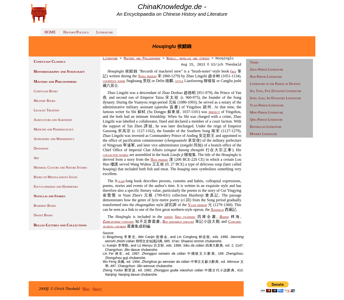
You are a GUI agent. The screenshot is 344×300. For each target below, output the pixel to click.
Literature (104, 32)
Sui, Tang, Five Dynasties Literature (275, 91)
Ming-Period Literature (266, 112)
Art (36, 158)
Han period (159, 159)
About (97, 289)
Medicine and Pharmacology (54, 129)
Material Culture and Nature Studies (60, 167)
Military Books (44, 101)
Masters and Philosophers (55, 81)
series (168, 217)
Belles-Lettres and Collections (60, 225)
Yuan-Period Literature (267, 105)
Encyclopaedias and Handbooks (56, 186)
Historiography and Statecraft (59, 71)
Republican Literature (265, 127)
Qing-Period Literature (266, 119)
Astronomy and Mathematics (54, 139)
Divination (41, 148)
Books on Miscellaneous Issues (55, 177)
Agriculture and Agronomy (53, 120)
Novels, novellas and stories (187, 58)
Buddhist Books (45, 205)
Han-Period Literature (266, 76)
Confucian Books (46, 91)
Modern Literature (263, 134)
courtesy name (114, 81)
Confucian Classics (49, 61)
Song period (147, 76)
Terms (254, 62)
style (179, 81)
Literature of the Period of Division (275, 84)
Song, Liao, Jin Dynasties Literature (275, 98)
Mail (86, 289)
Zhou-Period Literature (266, 69)
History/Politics (76, 32)
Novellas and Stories (49, 196)
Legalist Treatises (46, 110)
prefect (214, 112)
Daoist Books (43, 215)
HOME (50, 32)
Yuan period (197, 205)
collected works (116, 155)
